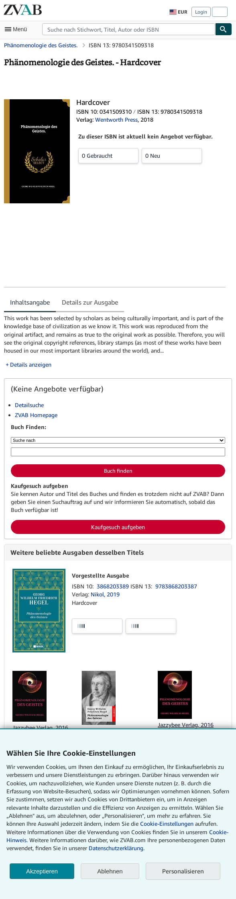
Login (201, 12)
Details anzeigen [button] (30, 364)
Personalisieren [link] (183, 871)
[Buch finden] (224, 29)
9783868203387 (176, 586)
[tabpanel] (115, 341)
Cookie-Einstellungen (166, 823)
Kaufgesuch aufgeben (118, 527)
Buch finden (118, 471)
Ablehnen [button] (109, 871)
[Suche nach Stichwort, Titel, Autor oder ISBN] (118, 451)
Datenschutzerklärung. (116, 848)
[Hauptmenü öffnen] (17, 29)
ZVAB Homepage (36, 414)
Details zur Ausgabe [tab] (90, 302)
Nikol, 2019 (105, 594)
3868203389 (113, 586)
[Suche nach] (118, 440)
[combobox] (128, 29)
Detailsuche (29, 404)
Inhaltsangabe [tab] (30, 302)
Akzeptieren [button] (42, 871)
